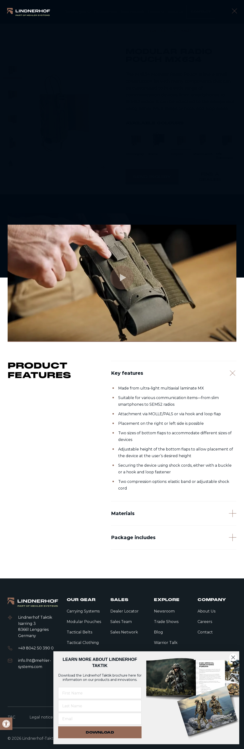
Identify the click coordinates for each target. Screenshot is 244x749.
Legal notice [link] (41, 717)
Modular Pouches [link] (90, 31)
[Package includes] (173, 563)
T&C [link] (11, 717)
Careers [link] (205, 621)
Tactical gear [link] (58, 31)
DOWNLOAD (100, 732)
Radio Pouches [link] (124, 31)
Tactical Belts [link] (79, 632)
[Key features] (173, 386)
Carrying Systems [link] (83, 611)
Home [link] (35, 31)
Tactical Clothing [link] (83, 642)
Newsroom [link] (164, 611)
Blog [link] (158, 632)
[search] (222, 12)
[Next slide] (103, 167)
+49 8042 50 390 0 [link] (36, 648)
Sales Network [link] (124, 632)
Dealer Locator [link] (124, 611)
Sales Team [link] (121, 621)
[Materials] (173, 532)
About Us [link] (206, 611)
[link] (28, 12)
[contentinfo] (122, 109)
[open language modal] (233, 12)
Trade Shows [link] (166, 621)
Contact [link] (205, 632)
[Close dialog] (233, 657)
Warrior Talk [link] (166, 642)
